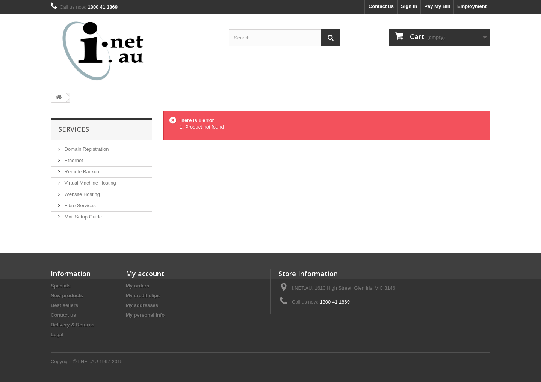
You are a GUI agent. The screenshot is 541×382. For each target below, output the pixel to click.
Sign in (409, 6)
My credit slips (143, 295)
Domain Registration (86, 149)
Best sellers (64, 305)
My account (145, 273)
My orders (137, 286)
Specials (61, 286)
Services (73, 129)
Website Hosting (81, 194)
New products (67, 295)
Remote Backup (81, 171)
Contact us (381, 6)
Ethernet (73, 160)
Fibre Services (79, 205)
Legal (57, 334)
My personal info (145, 315)
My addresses (142, 305)
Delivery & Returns (72, 325)
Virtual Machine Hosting (89, 183)
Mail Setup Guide (82, 217)
